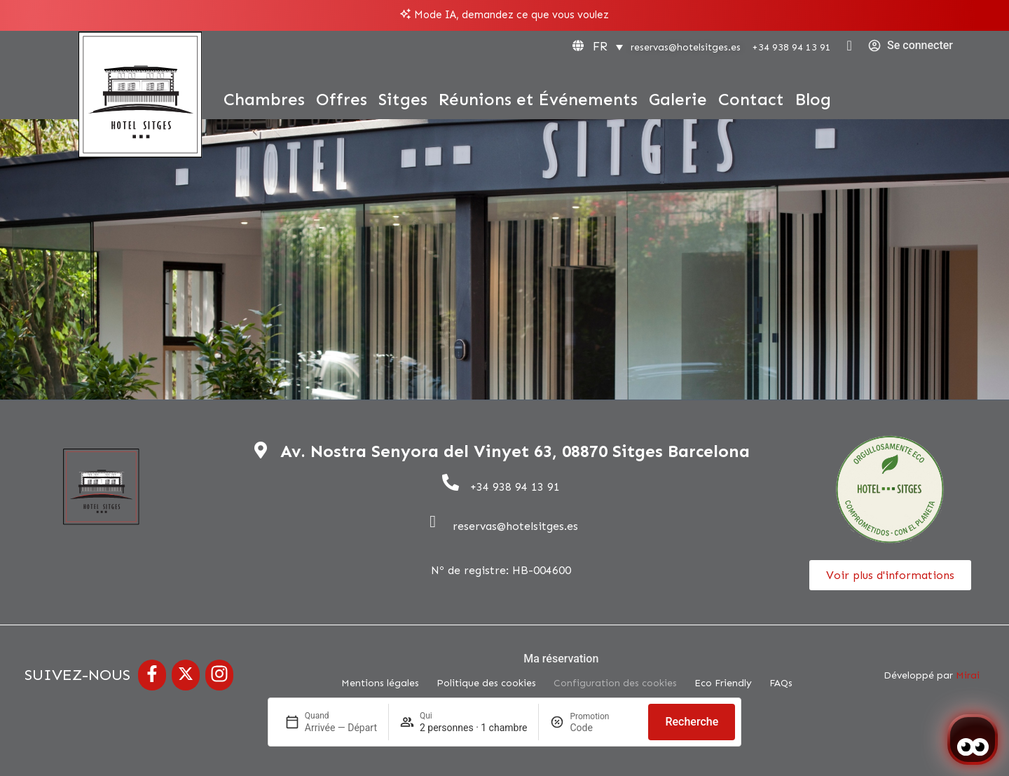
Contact (751, 99)
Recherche (691, 721)
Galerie (678, 99)
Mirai (968, 675)
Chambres (264, 99)
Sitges (402, 99)
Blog (813, 99)
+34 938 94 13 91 (791, 47)
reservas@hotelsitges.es (686, 47)
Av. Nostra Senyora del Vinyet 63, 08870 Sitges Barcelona (515, 451)
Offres (341, 99)
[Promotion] (603, 727)
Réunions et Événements (538, 99)
